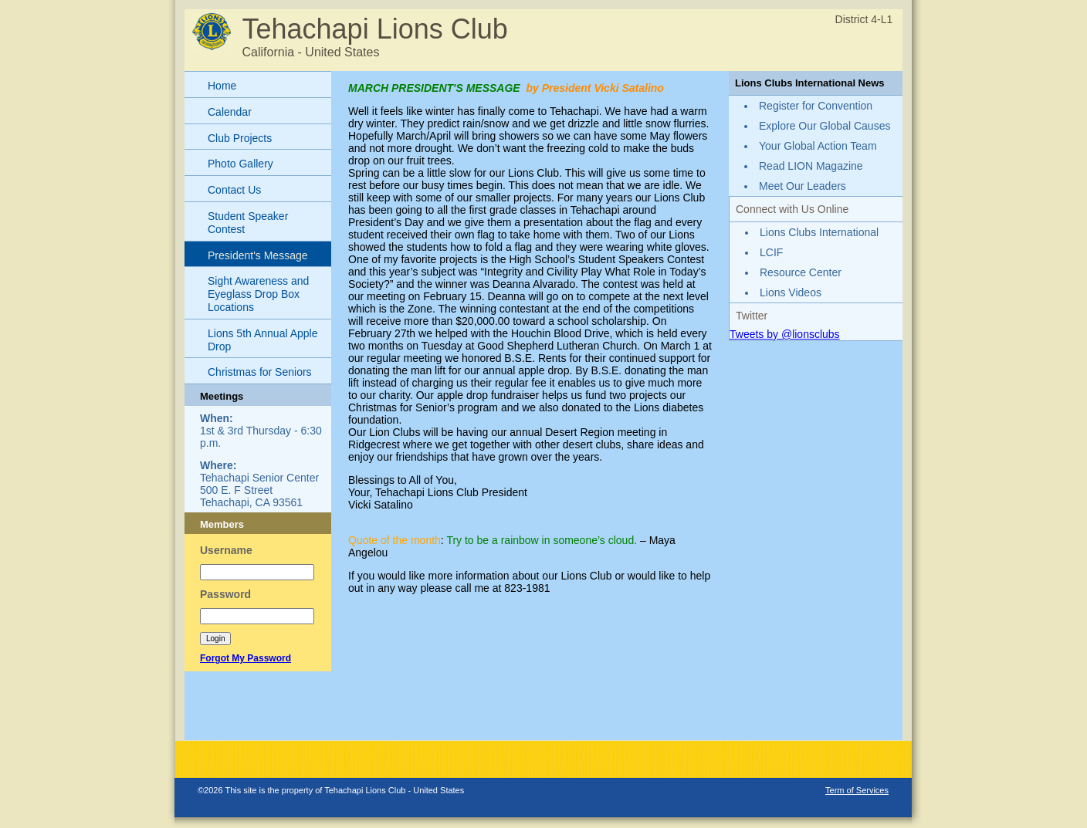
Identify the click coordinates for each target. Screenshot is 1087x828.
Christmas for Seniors (260, 372)
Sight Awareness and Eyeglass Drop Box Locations (258, 294)
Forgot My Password (245, 658)
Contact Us (234, 190)
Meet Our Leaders (802, 186)
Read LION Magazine (811, 166)
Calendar (230, 112)
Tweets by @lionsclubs (785, 334)
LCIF (771, 252)
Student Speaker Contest (248, 222)
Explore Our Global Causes (824, 126)
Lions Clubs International (819, 232)
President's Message (258, 255)
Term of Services (857, 790)
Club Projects (240, 138)
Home (222, 85)
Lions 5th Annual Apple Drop (262, 340)
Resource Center (800, 272)
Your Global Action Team (818, 146)
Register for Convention (815, 106)
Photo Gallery (240, 163)
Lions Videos (790, 292)
